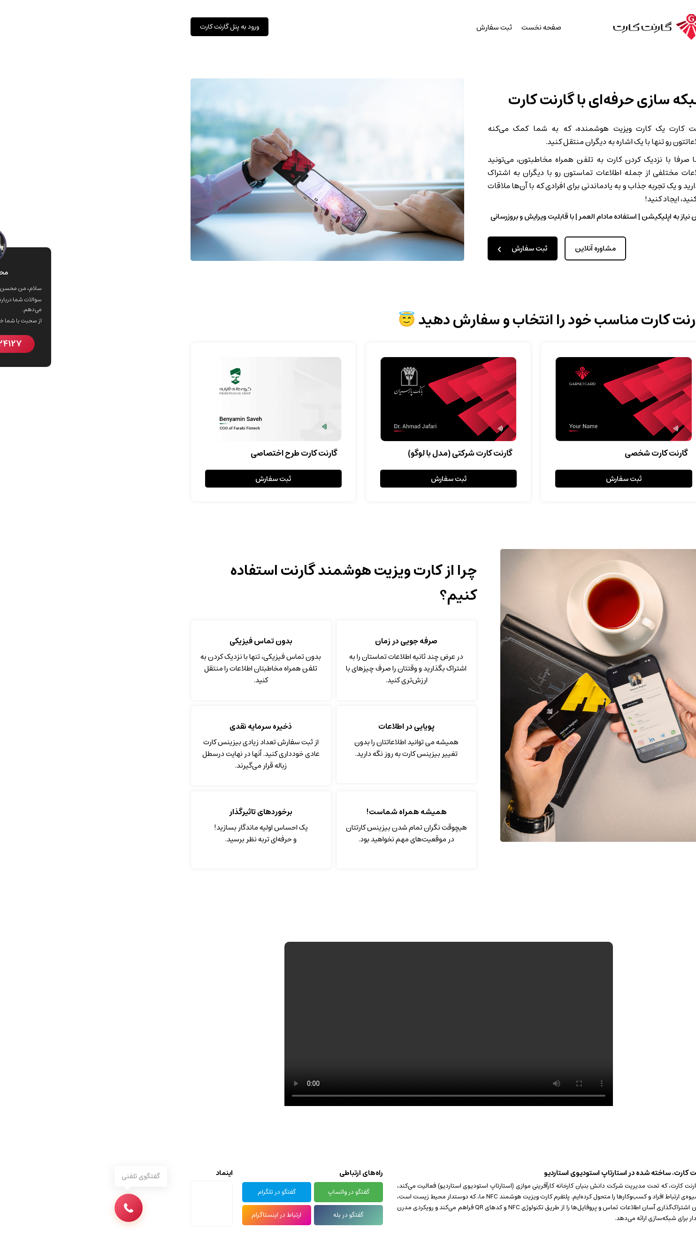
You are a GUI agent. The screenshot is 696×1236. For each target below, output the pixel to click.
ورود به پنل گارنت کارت (129, 26)
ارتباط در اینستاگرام (176, 1215)
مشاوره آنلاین (494, 248)
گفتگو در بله (248, 1215)
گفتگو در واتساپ (248, 1192)
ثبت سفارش (394, 27)
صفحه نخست (441, 27)
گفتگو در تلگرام (176, 1192)
